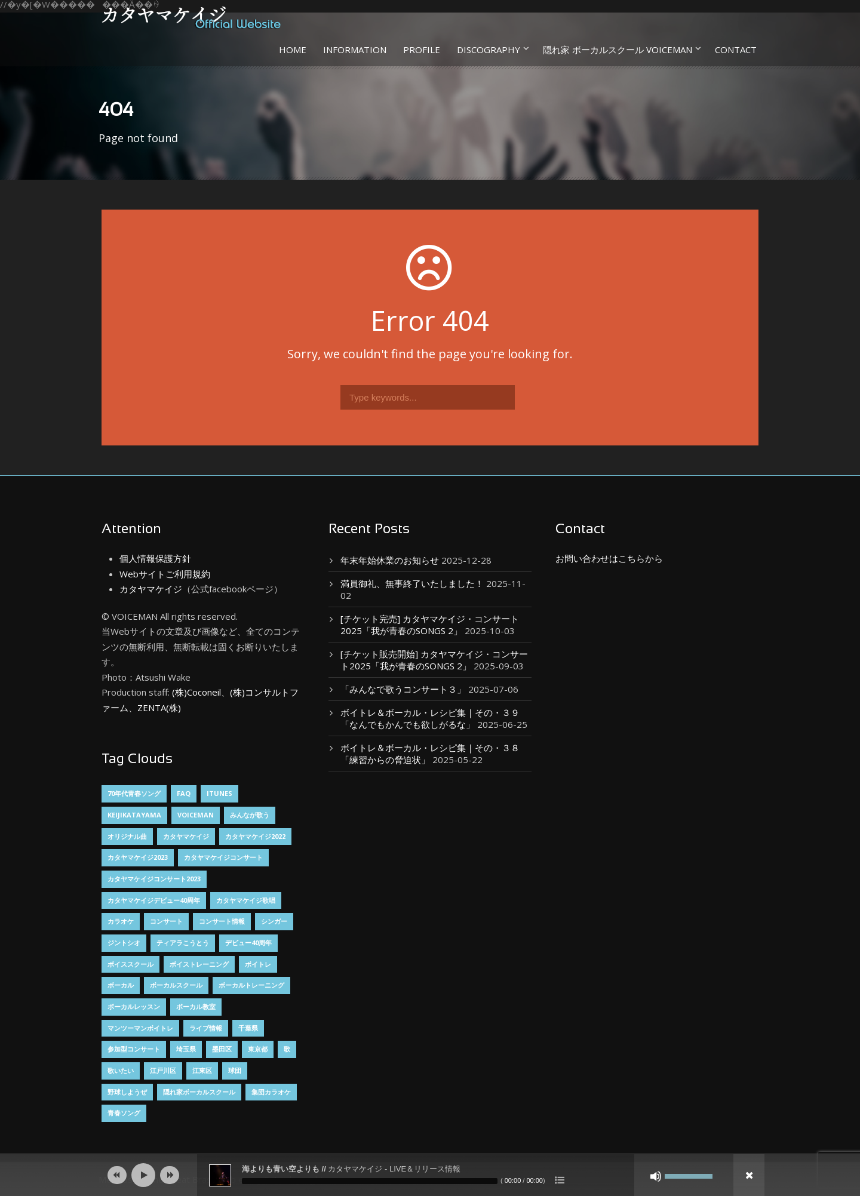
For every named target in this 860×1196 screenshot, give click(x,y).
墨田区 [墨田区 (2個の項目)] (222, 1048)
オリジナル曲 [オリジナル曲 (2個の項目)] (127, 836)
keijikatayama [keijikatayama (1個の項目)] (134, 814)
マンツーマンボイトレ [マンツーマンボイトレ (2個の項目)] (140, 1027)
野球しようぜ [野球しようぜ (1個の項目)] (127, 1091)
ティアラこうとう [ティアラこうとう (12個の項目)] (182, 942)
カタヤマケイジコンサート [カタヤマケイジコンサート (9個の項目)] (223, 857)
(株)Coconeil (195, 692)
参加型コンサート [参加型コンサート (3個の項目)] (134, 1048)
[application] (430, 1175)
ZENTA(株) (159, 708)
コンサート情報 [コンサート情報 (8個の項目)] (222, 921)
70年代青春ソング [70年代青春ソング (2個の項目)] (134, 793)
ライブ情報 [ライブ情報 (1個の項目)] (205, 1027)
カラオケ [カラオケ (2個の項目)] (121, 921)
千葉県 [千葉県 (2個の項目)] (248, 1027)
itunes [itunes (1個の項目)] (219, 793)
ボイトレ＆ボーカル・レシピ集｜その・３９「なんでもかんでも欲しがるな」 (430, 718)
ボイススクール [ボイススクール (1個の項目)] (130, 964)
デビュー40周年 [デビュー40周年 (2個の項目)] (248, 942)
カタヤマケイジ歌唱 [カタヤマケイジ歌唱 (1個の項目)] (245, 900)
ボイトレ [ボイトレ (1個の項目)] (258, 964)
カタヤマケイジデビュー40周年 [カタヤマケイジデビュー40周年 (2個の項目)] (154, 900)
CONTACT (736, 50)
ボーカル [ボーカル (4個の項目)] (121, 984)
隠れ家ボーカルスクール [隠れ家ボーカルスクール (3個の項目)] (199, 1091)
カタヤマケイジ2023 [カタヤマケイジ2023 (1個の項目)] (138, 857)
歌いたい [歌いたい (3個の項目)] (121, 1070)
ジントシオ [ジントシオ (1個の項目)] (124, 942)
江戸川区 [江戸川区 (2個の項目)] (163, 1070)
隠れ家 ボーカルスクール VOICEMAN (617, 50)
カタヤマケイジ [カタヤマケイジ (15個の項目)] (186, 836)
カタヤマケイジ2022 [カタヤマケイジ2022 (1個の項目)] (255, 836)
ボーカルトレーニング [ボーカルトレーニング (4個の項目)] (251, 984)
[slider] (369, 1181)
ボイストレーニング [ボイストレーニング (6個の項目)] (199, 964)
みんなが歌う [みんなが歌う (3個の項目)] (249, 814)
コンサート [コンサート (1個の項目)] (166, 921)
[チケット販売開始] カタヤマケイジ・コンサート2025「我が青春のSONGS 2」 (434, 660)
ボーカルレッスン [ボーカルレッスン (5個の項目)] (134, 1006)
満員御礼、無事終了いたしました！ (412, 583)
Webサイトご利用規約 (164, 574)
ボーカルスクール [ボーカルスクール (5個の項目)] (176, 984)
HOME (292, 50)
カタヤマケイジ (150, 589)
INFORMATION (354, 50)
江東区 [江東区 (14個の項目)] (202, 1070)
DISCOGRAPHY (488, 50)
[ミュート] (656, 1176)
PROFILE (421, 50)
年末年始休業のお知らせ (389, 560)
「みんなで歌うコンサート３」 (403, 689)
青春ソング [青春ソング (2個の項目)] (124, 1112)
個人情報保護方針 (155, 558)
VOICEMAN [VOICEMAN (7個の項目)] (195, 814)
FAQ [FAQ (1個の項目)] (184, 793)
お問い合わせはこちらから (609, 558)
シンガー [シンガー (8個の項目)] (274, 921)
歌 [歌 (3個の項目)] (287, 1048)
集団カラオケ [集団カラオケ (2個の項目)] (271, 1091)
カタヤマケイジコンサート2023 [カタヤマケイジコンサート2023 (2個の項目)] (154, 878)
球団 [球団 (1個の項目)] (234, 1070)
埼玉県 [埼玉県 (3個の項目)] (186, 1048)
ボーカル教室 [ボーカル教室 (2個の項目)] (196, 1006)
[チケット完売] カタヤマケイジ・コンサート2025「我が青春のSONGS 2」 (429, 625)
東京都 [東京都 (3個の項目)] (258, 1048)
